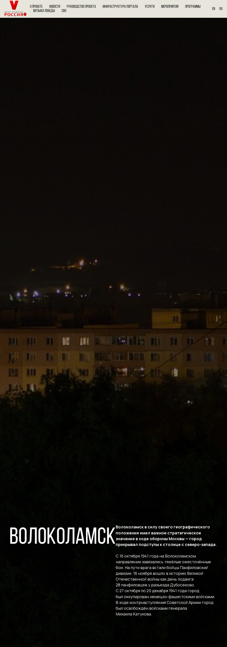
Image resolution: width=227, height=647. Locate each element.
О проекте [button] (36, 7)
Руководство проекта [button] (81, 7)
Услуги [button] (150, 7)
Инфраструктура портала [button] (120, 7)
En (213, 9)
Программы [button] (193, 7)
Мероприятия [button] (169, 7)
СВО (64, 11)
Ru (221, 9)
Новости (54, 7)
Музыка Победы (44, 11)
